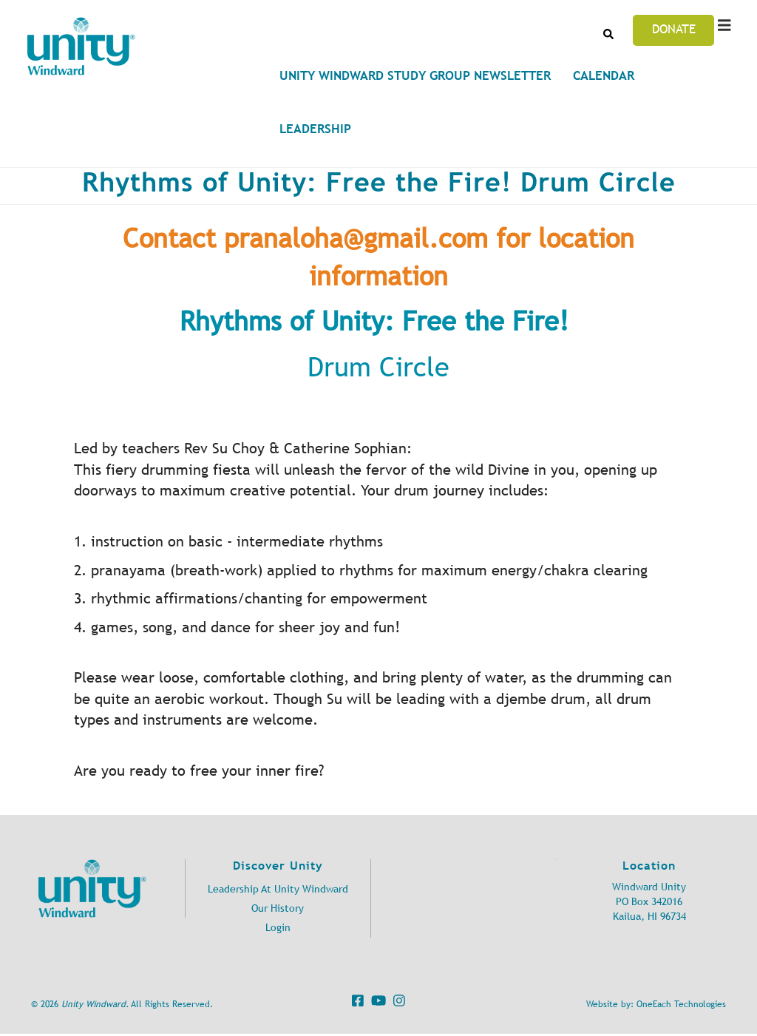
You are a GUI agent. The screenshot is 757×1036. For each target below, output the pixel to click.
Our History (277, 908)
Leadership (315, 128)
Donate (674, 28)
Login (278, 927)
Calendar (603, 75)
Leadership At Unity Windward (278, 889)
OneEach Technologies (681, 1004)
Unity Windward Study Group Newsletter (415, 75)
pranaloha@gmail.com (356, 238)
